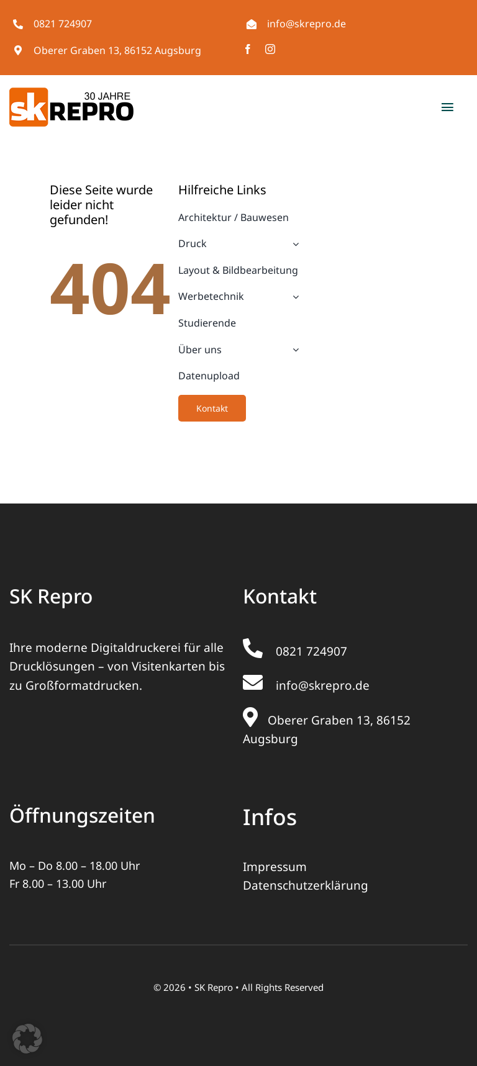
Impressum (275, 867)
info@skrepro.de (306, 23)
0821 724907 (63, 23)
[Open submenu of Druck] (293, 244)
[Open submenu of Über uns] (293, 350)
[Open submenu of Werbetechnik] (293, 297)
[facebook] (248, 49)
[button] (27, 1038)
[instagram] (270, 49)
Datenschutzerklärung (305, 885)
